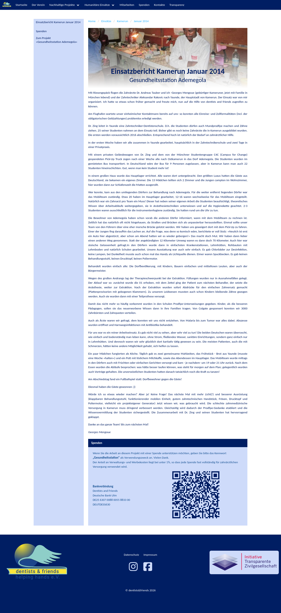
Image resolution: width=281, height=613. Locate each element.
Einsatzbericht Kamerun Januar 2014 (58, 22)
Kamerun (122, 21)
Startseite (21, 5)
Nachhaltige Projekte (62, 5)
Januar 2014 (141, 21)
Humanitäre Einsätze (97, 5)
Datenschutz (131, 555)
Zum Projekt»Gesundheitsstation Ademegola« (56, 40)
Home (92, 21)
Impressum (150, 555)
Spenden (144, 5)
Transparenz (176, 5)
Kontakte (159, 5)
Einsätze (106, 21)
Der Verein (38, 5)
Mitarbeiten (127, 5)
